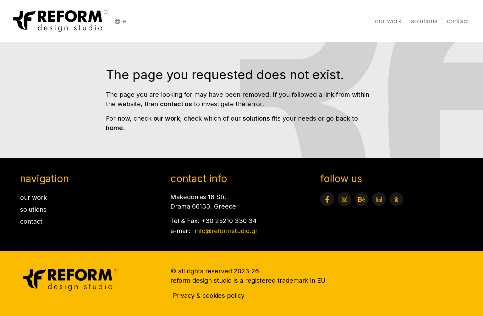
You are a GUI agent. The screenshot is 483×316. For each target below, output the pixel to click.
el (125, 21)
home (114, 128)
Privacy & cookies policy (208, 295)
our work (388, 21)
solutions (424, 21)
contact (458, 21)
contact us (176, 104)
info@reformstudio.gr (226, 231)
